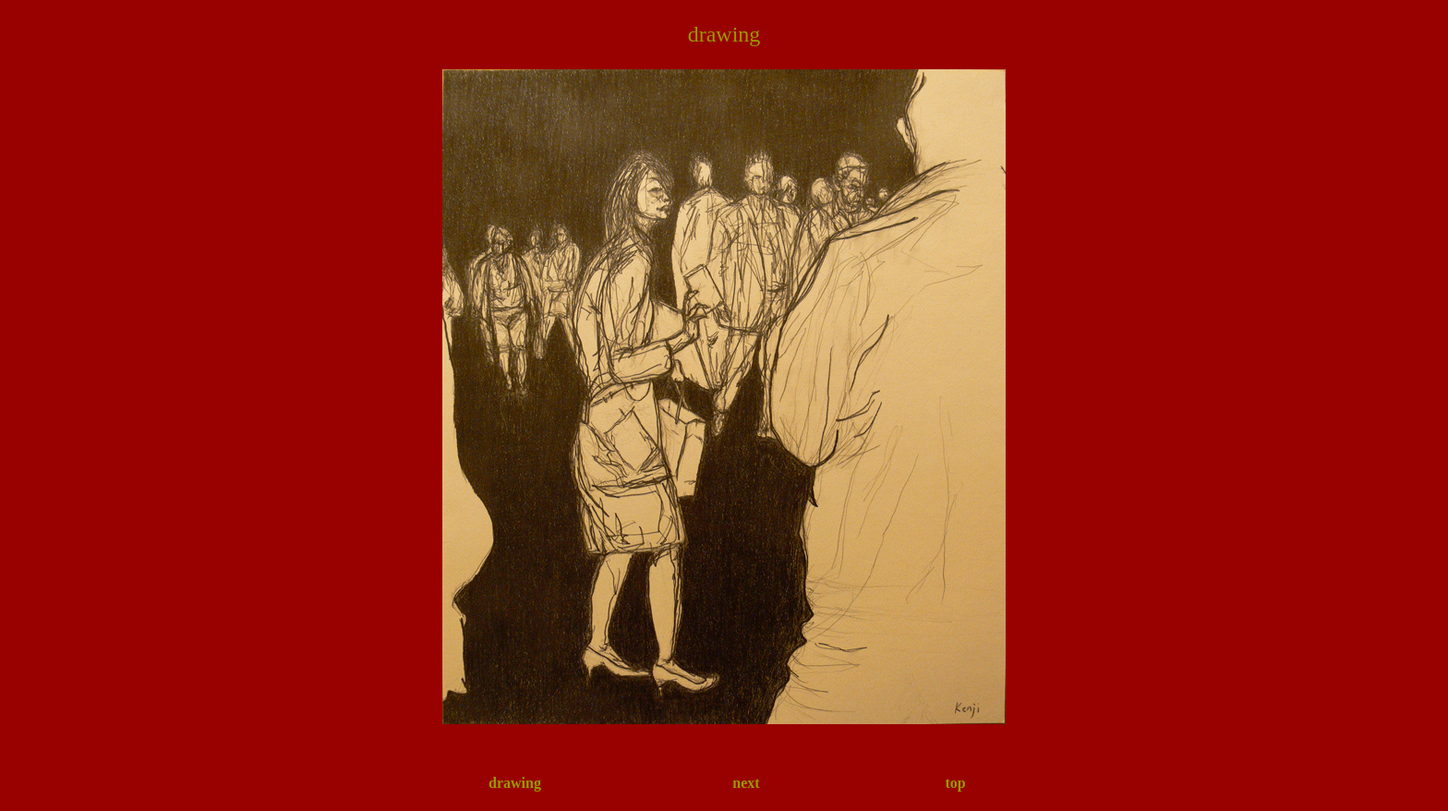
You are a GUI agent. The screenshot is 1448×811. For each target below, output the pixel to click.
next (745, 783)
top (955, 783)
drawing (515, 783)
